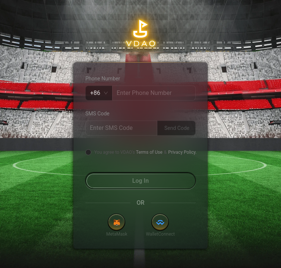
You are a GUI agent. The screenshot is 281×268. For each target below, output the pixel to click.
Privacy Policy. (182, 152)
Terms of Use (149, 152)
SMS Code (97, 114)
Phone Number (102, 79)
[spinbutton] (154, 93)
